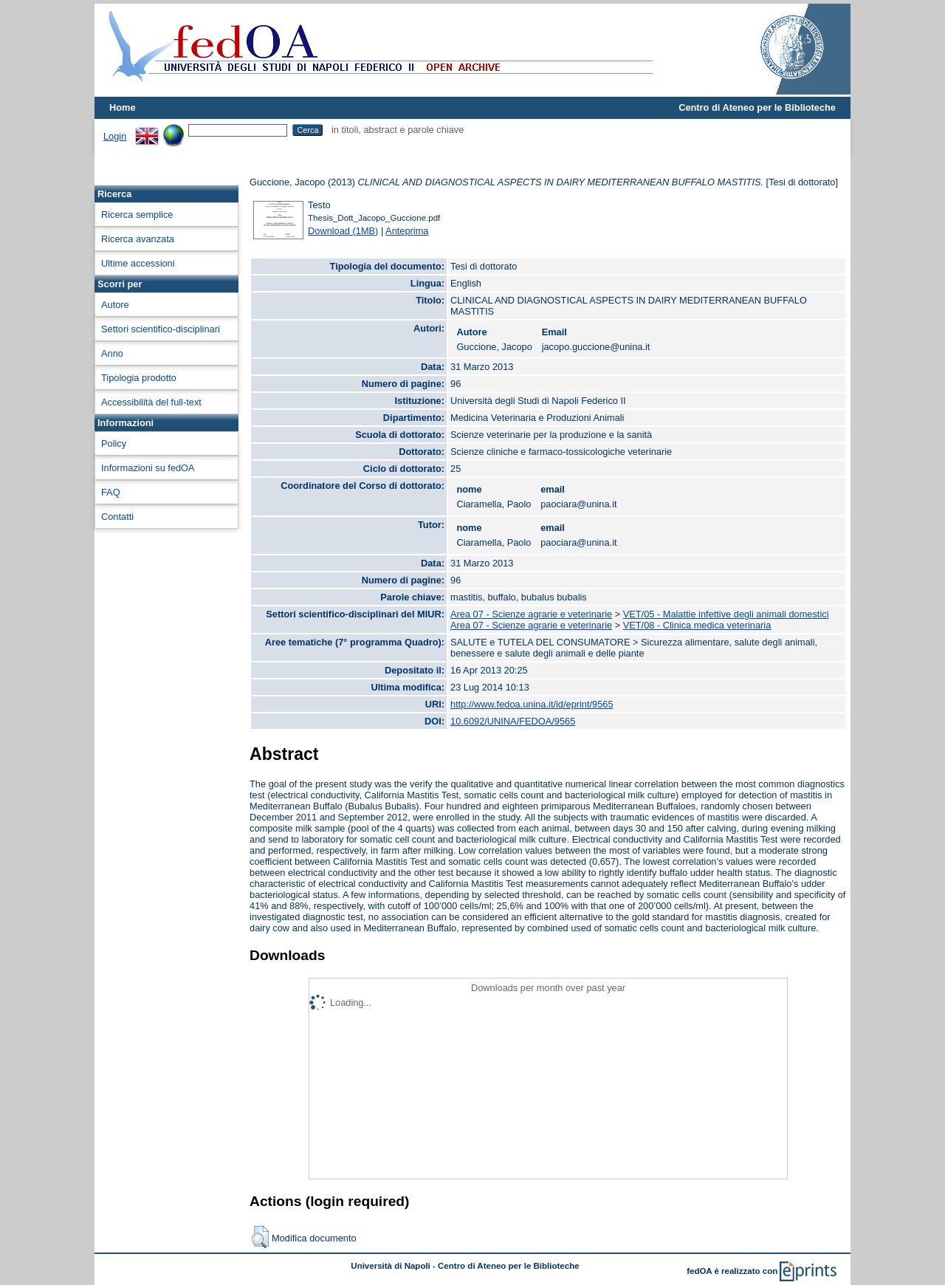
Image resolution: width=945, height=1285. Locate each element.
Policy (113, 443)
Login (114, 136)
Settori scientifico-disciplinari (160, 329)
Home (122, 107)
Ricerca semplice (137, 214)
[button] (260, 1237)
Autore (115, 304)
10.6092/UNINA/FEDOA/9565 (512, 721)
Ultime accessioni (138, 263)
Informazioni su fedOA (148, 467)
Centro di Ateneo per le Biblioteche (757, 107)
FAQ (110, 492)
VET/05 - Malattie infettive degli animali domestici (726, 614)
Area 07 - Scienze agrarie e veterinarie (531, 614)
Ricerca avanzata (137, 238)
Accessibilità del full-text (151, 402)
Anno (112, 353)
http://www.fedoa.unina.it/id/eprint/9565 (532, 704)
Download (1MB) (343, 230)
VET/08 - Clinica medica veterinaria (697, 625)
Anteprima (406, 230)
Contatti (117, 516)
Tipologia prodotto (138, 377)
